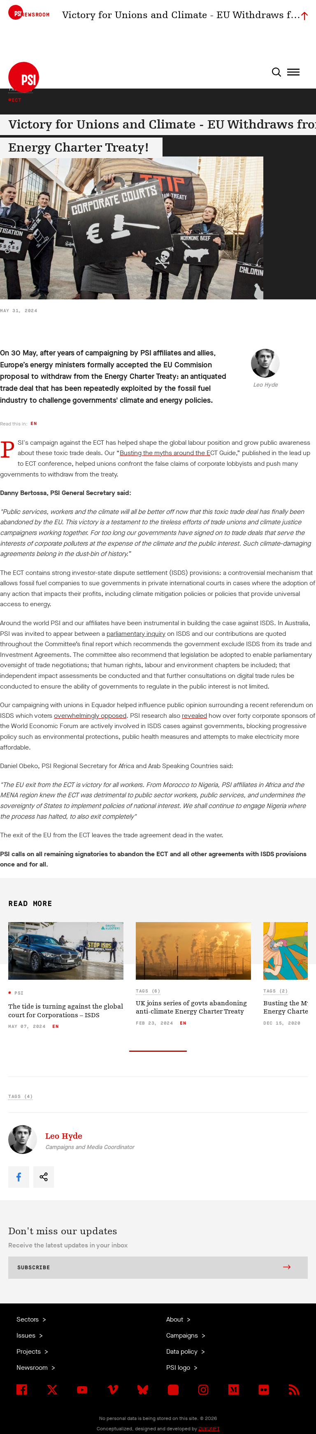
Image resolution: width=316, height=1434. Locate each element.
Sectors (28, 1319)
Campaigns (183, 1335)
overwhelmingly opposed (90, 715)
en (33, 423)
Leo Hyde (265, 385)
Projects (29, 1351)
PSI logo (179, 1367)
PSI (18, 993)
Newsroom (32, 1367)
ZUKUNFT (209, 1428)
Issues (26, 1335)
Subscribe (153, 1268)
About (175, 1319)
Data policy (182, 1351)
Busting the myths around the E (165, 452)
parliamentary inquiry (136, 633)
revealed (194, 715)
